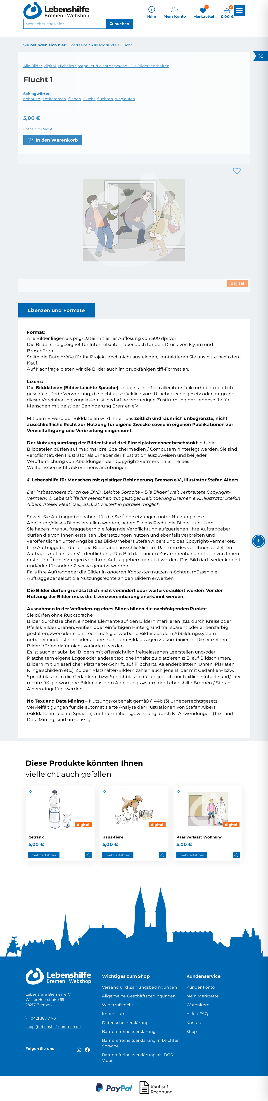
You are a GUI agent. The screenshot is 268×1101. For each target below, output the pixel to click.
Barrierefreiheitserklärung (129, 1031)
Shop (191, 1031)
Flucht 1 (127, 45)
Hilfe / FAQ (197, 1013)
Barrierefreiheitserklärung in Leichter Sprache (140, 1043)
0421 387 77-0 (43, 1018)
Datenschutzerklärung (125, 1022)
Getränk (36, 837)
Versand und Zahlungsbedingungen (139, 987)
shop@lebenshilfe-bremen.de (53, 1026)
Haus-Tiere (112, 837)
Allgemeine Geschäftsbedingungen (139, 996)
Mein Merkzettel (203, 996)
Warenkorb (197, 1004)
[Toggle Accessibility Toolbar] (258, 541)
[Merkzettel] (203, 12)
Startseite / (79, 45)
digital (83, 824)
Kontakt (194, 1022)
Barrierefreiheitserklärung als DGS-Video (138, 1057)
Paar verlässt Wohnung (199, 837)
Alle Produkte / (105, 45)
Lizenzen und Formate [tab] (56, 310)
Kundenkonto (200, 987)
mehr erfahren (43, 855)
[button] (239, 9)
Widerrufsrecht (117, 1004)
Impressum (114, 1013)
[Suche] (119, 23)
